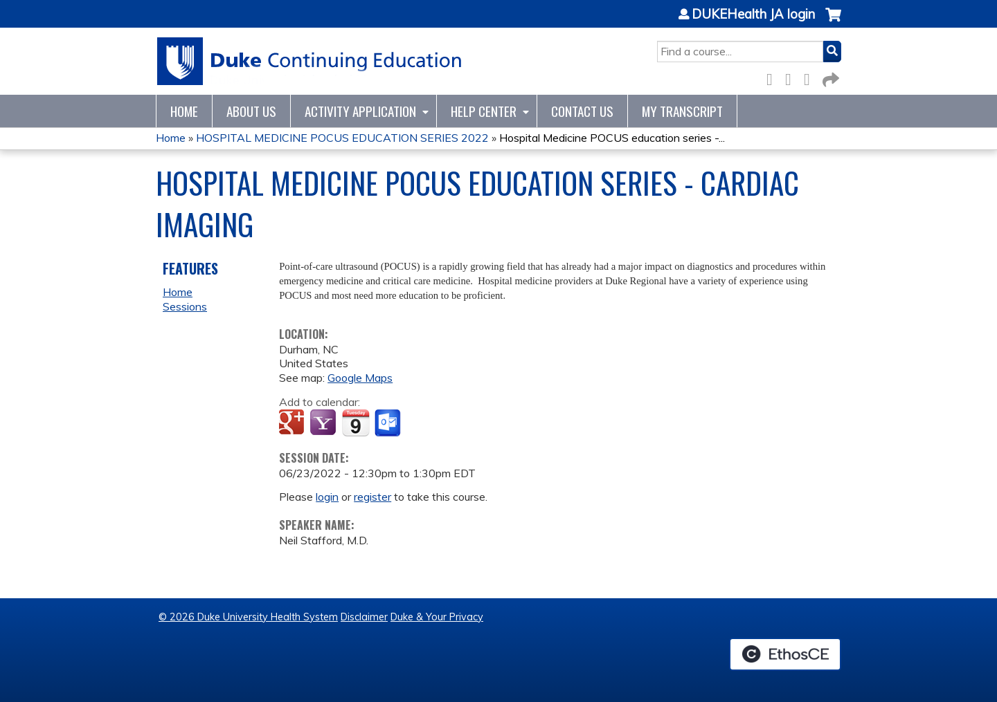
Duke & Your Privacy (436, 617)
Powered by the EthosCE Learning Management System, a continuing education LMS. (785, 654)
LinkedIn (811, 77)
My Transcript (682, 111)
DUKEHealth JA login (753, 14)
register (372, 497)
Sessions (185, 306)
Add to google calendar (293, 423)
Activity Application (360, 111)
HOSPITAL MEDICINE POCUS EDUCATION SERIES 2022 (342, 138)
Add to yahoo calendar (324, 423)
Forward (829, 77)
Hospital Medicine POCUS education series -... (612, 138)
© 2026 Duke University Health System (248, 617)
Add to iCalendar (355, 422)
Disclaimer (364, 617)
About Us (251, 111)
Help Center (484, 111)
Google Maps (360, 378)
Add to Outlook (389, 423)
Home (184, 111)
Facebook (773, 77)
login (327, 497)
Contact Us (582, 111)
